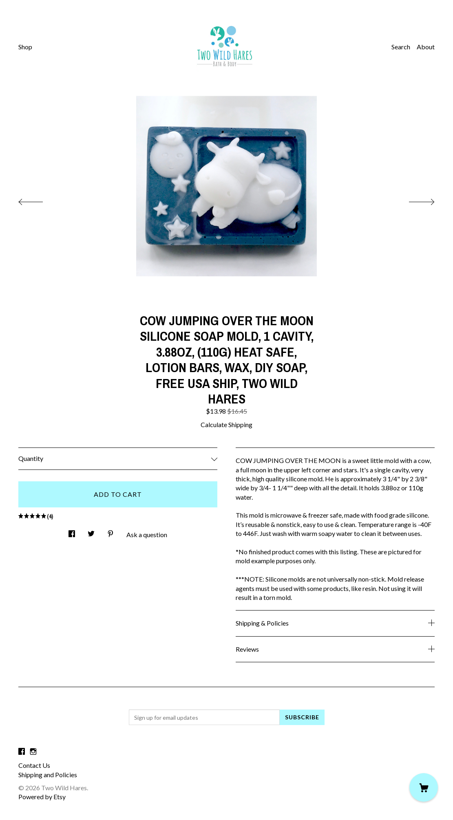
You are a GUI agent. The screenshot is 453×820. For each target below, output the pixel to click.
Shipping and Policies (47, 774)
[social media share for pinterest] (110, 531)
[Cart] (423, 787)
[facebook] (21, 751)
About (426, 47)
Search (400, 47)
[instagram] (33, 751)
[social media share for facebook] (72, 531)
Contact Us (34, 765)
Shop (25, 47)
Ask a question (146, 534)
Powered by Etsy (42, 796)
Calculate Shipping (226, 424)
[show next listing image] (414, 199)
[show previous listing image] (38, 199)
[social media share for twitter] (91, 531)
